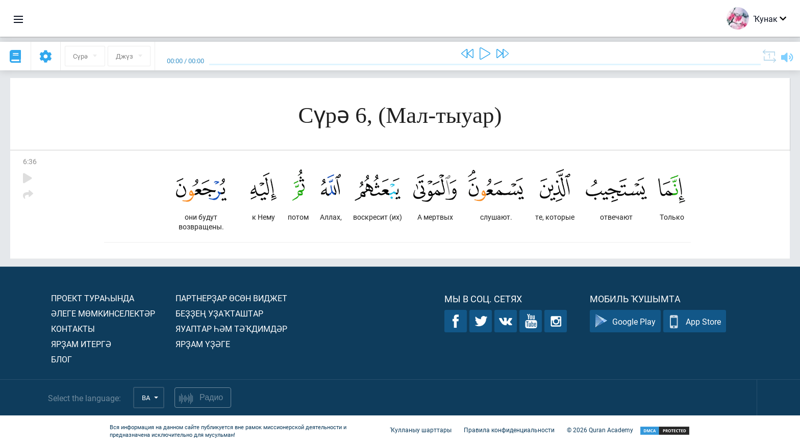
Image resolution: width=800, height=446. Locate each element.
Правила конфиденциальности (509, 430)
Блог (61, 359)
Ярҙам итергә (81, 343)
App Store (694, 321)
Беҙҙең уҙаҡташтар (219, 313)
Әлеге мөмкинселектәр (103, 313)
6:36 (30, 161)
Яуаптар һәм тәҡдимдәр (231, 328)
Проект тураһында (92, 298)
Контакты (73, 328)
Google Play (625, 321)
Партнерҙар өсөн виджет (231, 298)
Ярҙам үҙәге (203, 343)
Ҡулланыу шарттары (421, 430)
